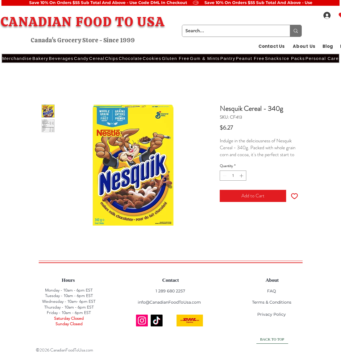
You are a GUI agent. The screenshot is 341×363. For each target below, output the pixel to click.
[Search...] (231, 31)
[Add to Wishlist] (294, 196)
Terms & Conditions (271, 302)
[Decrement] (224, 176)
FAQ (271, 291)
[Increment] (241, 176)
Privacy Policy (271, 314)
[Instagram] (142, 320)
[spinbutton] (232, 176)
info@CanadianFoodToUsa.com (169, 302)
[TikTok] (157, 320)
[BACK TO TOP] (272, 339)
